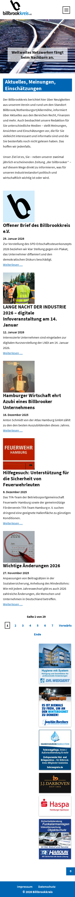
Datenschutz (46, 887)
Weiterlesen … (13, 265)
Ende (37, 634)
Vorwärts (65, 625)
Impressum (24, 887)
